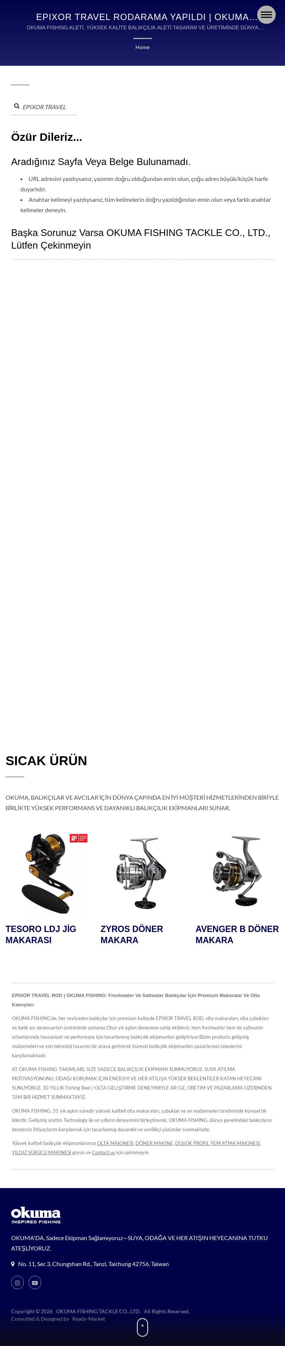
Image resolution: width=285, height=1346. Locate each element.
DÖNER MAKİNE (152, 1134)
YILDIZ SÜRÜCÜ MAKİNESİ (41, 1143)
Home (142, 47)
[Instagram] (17, 1273)
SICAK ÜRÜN (46, 760)
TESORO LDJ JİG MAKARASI (41, 934)
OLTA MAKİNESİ (114, 1134)
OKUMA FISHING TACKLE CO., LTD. (98, 1302)
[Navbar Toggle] (266, 15)
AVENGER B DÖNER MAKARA (237, 934)
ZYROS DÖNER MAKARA (132, 934)
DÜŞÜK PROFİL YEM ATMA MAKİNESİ (215, 1134)
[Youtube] (35, 1273)
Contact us (103, 1143)
